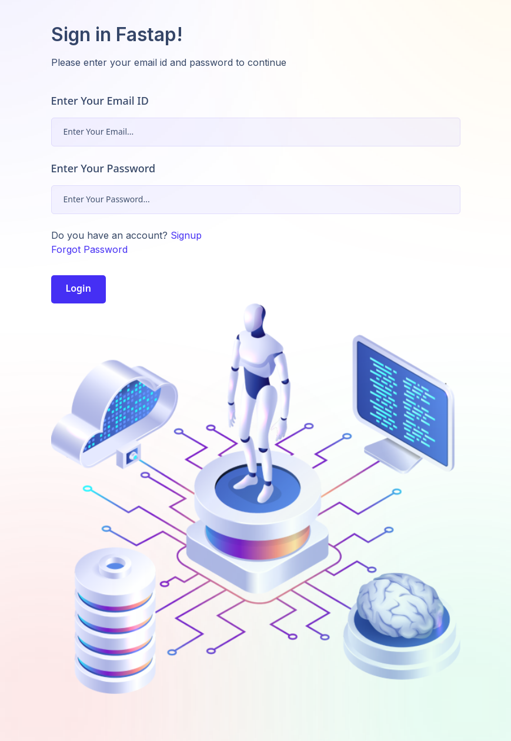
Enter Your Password (103, 168)
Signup (186, 235)
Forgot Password (89, 249)
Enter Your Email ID (100, 101)
